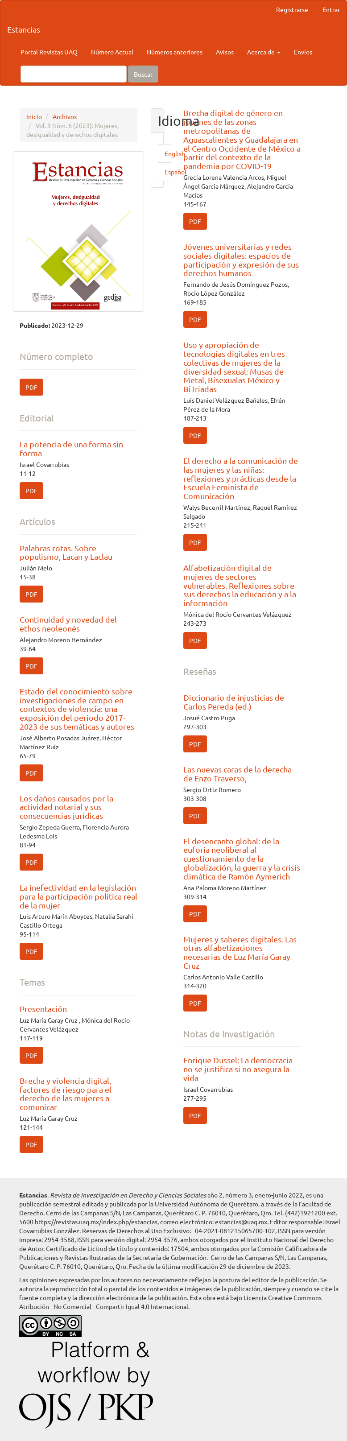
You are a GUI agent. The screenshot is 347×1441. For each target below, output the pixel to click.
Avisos (225, 52)
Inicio (34, 116)
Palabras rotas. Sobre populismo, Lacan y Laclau (66, 552)
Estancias (23, 29)
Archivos (65, 116)
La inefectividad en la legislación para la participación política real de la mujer (78, 896)
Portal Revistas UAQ (49, 52)
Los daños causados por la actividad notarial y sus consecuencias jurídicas (66, 807)
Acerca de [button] (264, 52)
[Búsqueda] (74, 74)
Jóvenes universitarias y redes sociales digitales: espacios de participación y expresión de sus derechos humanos (241, 259)
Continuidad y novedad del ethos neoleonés (68, 624)
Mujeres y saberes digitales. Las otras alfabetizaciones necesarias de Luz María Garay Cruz (240, 952)
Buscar (143, 74)
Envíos (303, 52)
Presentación (43, 1008)
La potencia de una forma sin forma (71, 448)
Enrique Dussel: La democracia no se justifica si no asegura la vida (238, 1068)
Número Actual (112, 52)
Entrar (331, 9)
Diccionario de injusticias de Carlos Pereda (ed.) (233, 702)
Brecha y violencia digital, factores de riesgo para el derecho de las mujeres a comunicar (66, 1093)
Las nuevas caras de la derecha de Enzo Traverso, (237, 773)
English (175, 153)
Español (175, 172)
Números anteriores (174, 52)
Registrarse (292, 9)
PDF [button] (31, 387)
